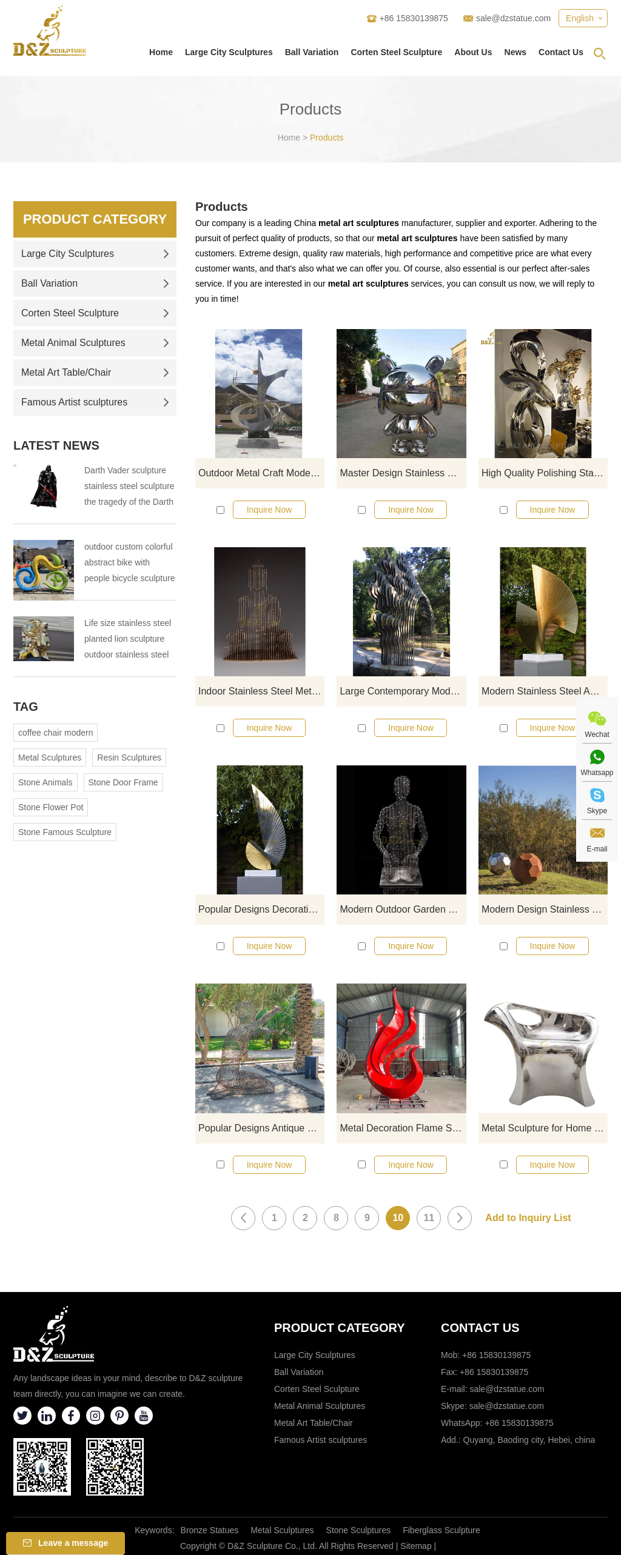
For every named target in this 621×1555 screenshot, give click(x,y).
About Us (473, 52)
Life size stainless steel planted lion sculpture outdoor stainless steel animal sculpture (127, 640)
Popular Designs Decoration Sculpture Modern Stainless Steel (261, 909)
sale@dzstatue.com (513, 18)
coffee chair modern (55, 733)
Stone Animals (45, 782)
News (516, 52)
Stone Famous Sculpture (65, 832)
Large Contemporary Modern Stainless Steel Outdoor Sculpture (403, 691)
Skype (597, 811)
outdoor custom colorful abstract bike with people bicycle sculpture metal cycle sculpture (129, 564)
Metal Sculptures (49, 757)
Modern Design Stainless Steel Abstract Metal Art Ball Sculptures (545, 909)
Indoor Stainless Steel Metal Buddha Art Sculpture (261, 691)
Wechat (597, 734)
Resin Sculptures (129, 757)
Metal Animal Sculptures (95, 343)
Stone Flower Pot (50, 807)
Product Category (95, 219)
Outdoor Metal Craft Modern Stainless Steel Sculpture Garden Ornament (261, 473)
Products (326, 137)
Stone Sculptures (358, 1530)
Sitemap (415, 1546)
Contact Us (561, 52)
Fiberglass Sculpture (441, 1530)
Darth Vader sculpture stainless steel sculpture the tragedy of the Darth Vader (129, 487)
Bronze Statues (210, 1530)
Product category (339, 1327)
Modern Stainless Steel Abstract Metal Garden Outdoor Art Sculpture (545, 691)
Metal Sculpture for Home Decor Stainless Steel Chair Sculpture (545, 1128)
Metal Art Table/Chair (95, 372)
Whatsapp (596, 772)
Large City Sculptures (229, 52)
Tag (25, 706)
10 (397, 1218)
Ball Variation (312, 52)
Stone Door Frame (123, 782)
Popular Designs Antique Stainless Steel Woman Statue (261, 1128)
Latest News (56, 445)
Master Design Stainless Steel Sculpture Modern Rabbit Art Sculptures (403, 473)
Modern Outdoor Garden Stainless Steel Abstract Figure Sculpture (403, 909)
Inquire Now (269, 509)
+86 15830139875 (519, 1423)
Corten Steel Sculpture (396, 52)
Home (161, 52)
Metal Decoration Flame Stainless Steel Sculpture (403, 1128)
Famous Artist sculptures (95, 402)
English (580, 18)
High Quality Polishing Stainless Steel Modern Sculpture (545, 473)
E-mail (596, 849)
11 (428, 1218)
